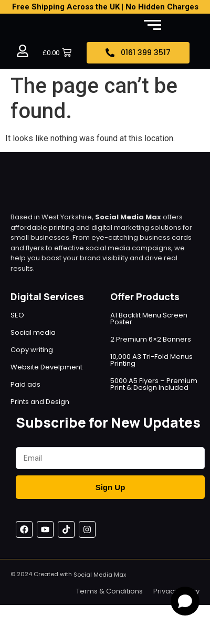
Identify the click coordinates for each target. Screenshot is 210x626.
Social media (33, 332)
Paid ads (25, 384)
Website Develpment (46, 367)
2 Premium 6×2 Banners (150, 339)
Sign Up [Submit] (110, 487)
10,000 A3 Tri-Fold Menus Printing (151, 360)
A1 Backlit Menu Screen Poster (148, 318)
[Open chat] (185, 601)
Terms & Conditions (109, 591)
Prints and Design (39, 402)
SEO (17, 315)
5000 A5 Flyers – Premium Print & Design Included (153, 384)
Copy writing (31, 350)
